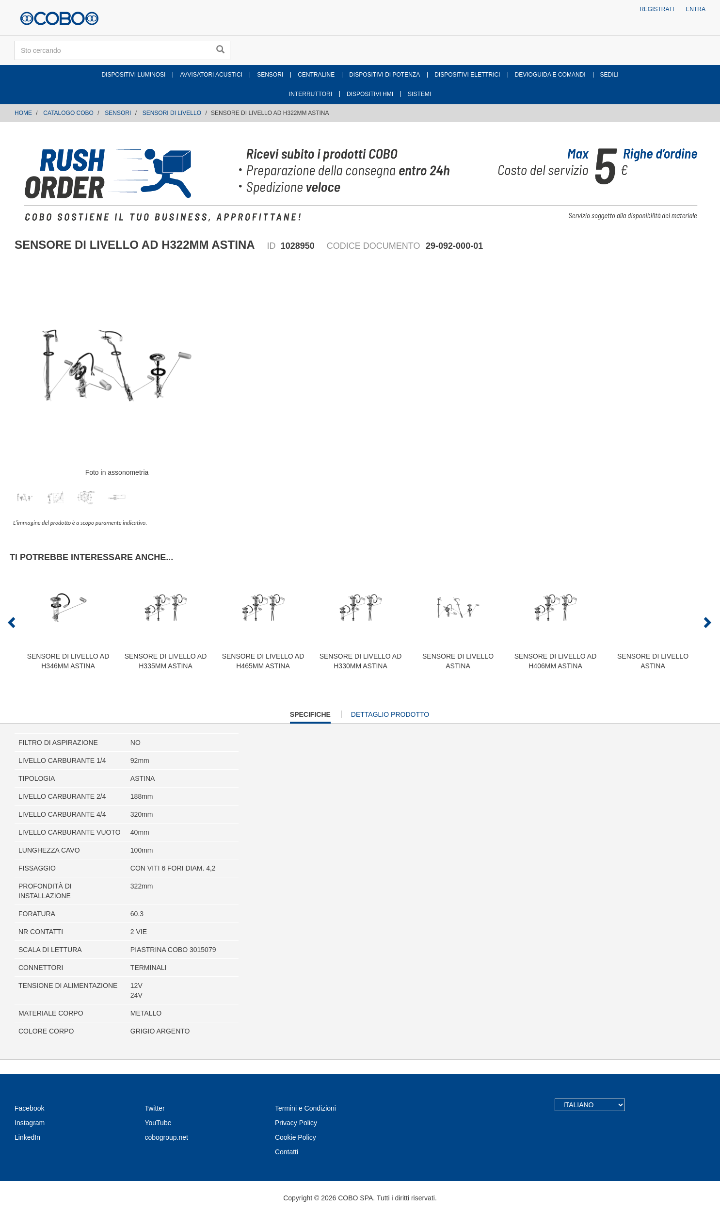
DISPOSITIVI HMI (370, 94)
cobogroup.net (166, 1137)
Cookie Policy (295, 1137)
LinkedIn (27, 1137)
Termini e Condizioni (305, 1108)
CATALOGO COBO (68, 113)
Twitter (154, 1108)
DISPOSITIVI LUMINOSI (133, 74)
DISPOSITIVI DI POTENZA (384, 74)
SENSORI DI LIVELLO (172, 113)
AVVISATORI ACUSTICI (211, 74)
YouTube (157, 1123)
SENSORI (270, 74)
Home (23, 113)
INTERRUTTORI (310, 94)
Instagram (30, 1123)
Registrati (657, 9)
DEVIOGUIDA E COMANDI (550, 74)
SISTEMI (419, 94)
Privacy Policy (296, 1123)
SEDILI (609, 74)
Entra (695, 9)
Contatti (286, 1152)
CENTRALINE (316, 74)
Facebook (29, 1108)
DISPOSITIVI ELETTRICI (467, 74)
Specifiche (310, 717)
